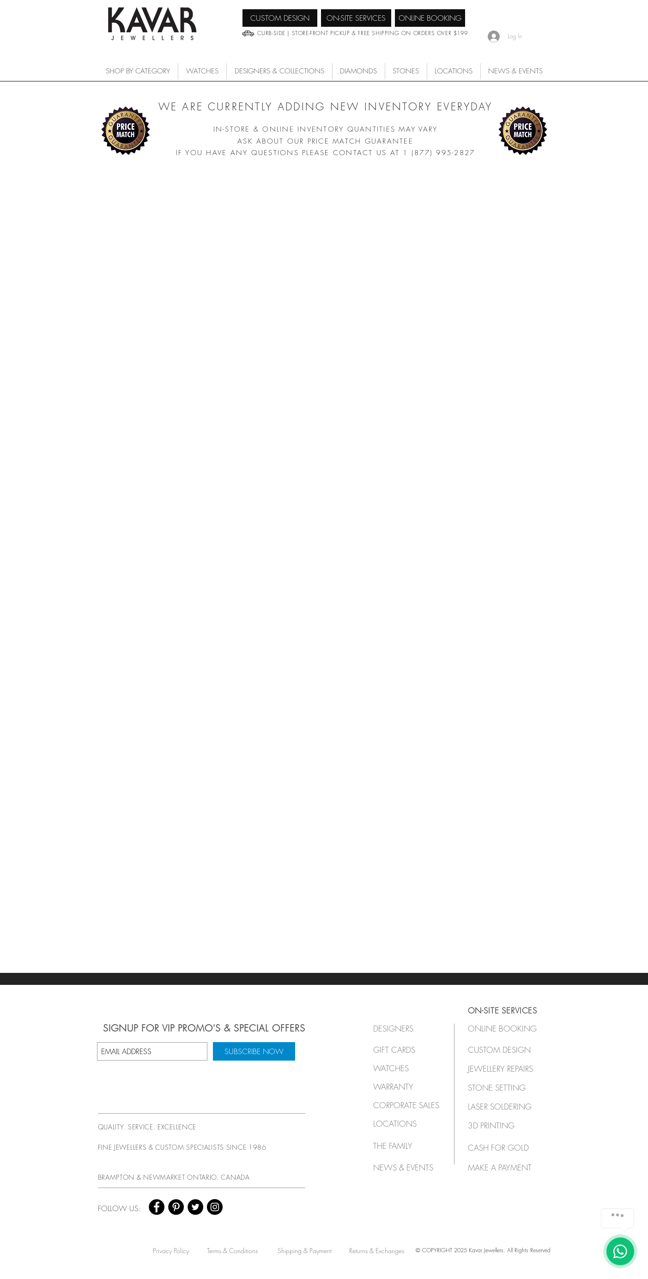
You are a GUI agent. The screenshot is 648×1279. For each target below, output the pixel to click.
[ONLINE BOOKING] (430, 18)
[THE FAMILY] (403, 1145)
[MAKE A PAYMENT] (502, 1167)
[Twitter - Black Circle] (195, 1207)
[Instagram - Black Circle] (215, 1207)
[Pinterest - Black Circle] (176, 1207)
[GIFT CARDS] (403, 1049)
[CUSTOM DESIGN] (279, 18)
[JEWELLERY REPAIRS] (509, 1068)
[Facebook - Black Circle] (156, 1207)
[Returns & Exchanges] (377, 1250)
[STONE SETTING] (502, 1087)
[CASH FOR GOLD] (502, 1147)
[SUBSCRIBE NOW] (254, 1051)
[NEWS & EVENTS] (406, 1167)
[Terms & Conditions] (233, 1250)
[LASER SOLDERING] (505, 1106)
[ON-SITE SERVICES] (356, 18)
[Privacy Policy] (171, 1250)
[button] (202, 71)
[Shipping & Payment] (305, 1250)
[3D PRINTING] (502, 1125)
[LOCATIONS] (403, 1123)
